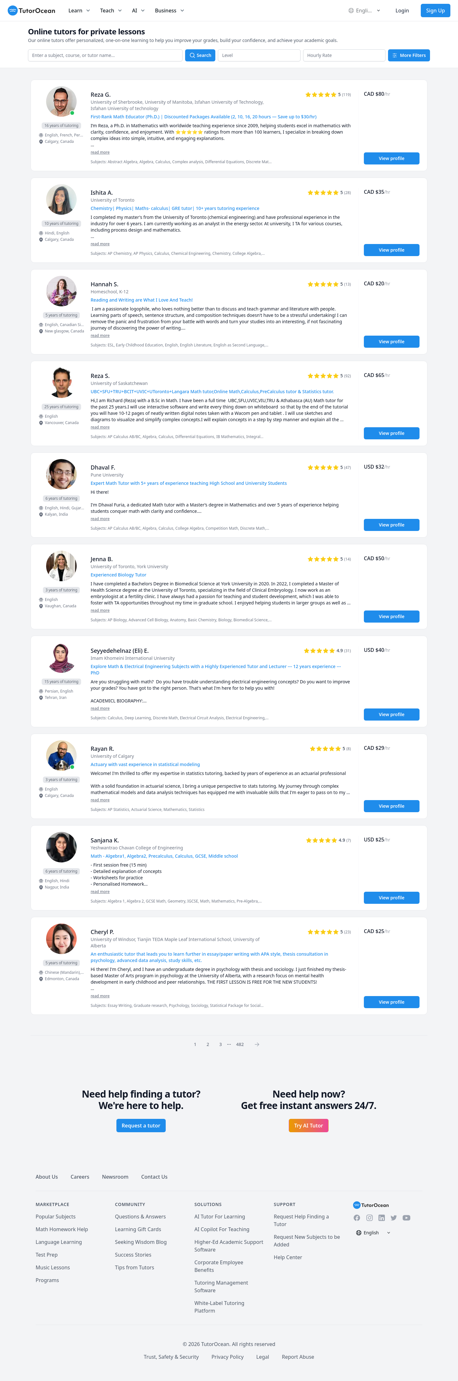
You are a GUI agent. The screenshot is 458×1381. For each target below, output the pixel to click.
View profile (391, 158)
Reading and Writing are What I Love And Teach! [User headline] (142, 300)
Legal (262, 1356)
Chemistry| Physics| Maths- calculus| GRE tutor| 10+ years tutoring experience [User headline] (175, 208)
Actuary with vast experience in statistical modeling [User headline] (145, 764)
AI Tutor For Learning (219, 1216)
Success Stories (133, 1254)
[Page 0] (259, 1044)
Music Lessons (53, 1267)
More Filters (409, 55)
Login (402, 10)
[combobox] (105, 55)
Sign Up (435, 10)
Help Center (288, 1257)
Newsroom (115, 1176)
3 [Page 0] (220, 1044)
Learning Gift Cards (138, 1229)
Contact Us (154, 1176)
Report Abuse (298, 1356)
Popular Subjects (56, 1216)
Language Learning (59, 1241)
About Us (47, 1176)
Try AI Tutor (308, 1125)
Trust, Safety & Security (171, 1356)
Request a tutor (141, 1125)
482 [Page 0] (240, 1044)
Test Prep (47, 1254)
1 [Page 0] (195, 1044)
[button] (259, 55)
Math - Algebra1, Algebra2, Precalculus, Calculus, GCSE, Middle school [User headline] (164, 856)
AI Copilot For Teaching (221, 1229)
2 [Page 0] (208, 1044)
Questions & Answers (140, 1216)
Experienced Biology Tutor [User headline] (118, 575)
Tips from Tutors (134, 1267)
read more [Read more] (100, 152)
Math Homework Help (62, 1229)
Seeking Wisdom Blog (141, 1241)
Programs (47, 1280)
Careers (80, 1176)
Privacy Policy (228, 1356)
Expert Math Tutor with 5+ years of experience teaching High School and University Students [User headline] (189, 483)
